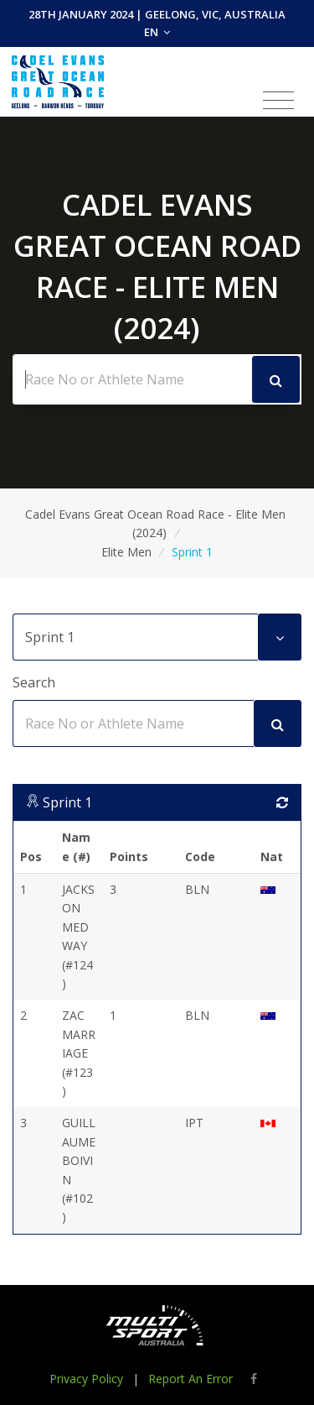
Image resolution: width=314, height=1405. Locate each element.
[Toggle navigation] (278, 101)
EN (157, 31)
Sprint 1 (67, 802)
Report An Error (190, 1379)
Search (34, 682)
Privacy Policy (86, 1379)
